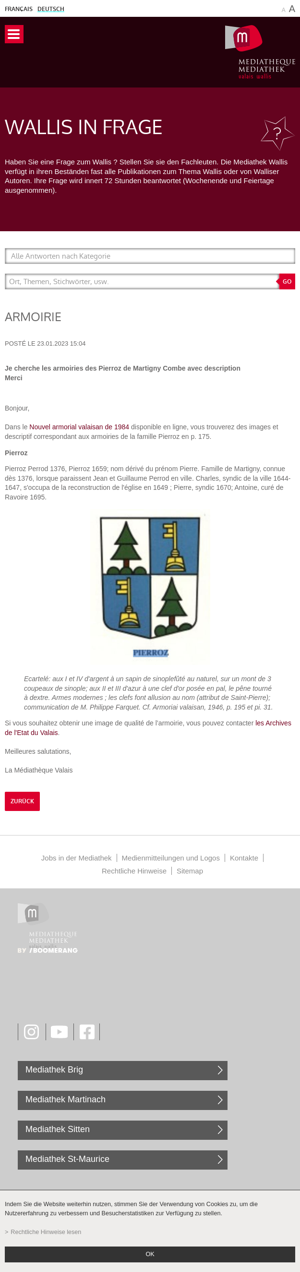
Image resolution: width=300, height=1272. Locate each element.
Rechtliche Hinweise (134, 871)
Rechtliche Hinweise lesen (46, 1232)
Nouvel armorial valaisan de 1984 (79, 427)
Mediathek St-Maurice (67, 1159)
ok (149, 1254)
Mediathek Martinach (65, 1099)
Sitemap (190, 871)
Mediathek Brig (54, 1069)
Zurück (22, 801)
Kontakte (244, 858)
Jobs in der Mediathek (76, 858)
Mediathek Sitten (57, 1129)
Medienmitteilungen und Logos (171, 858)
